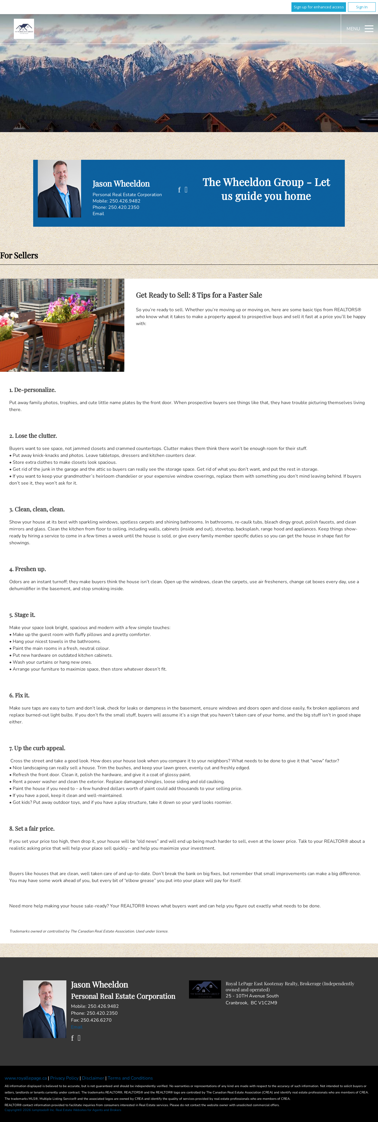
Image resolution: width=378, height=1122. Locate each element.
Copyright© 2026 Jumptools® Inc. (30, 1110)
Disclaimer (93, 1078)
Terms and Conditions (130, 1078)
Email (98, 214)
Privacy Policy (65, 1078)
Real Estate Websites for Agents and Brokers (88, 1110)
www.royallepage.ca (26, 1078)
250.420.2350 (123, 207)
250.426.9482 (125, 201)
